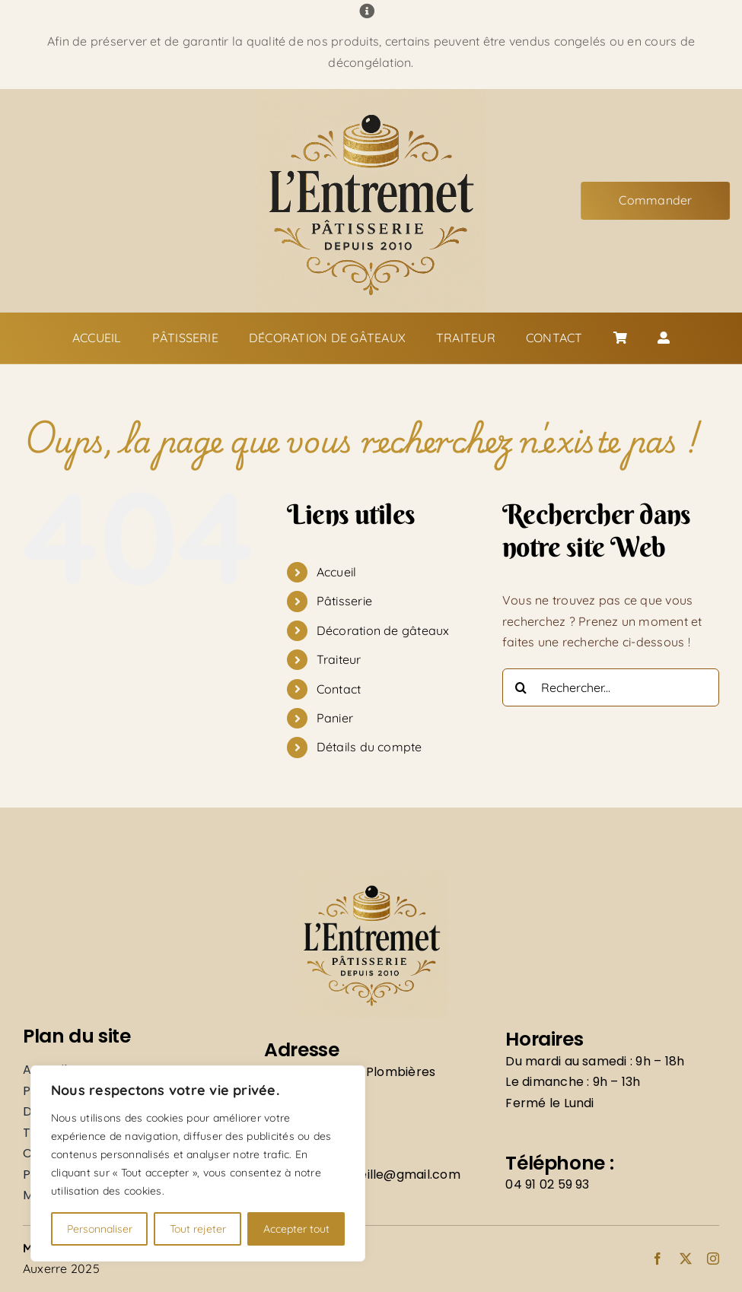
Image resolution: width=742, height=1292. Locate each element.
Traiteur (339, 659)
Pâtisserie (344, 600)
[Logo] (370, 95)
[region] (197, 1163)
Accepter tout (296, 1229)
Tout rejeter (198, 1229)
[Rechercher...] (610, 687)
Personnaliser (99, 1229)
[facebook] (657, 1258)
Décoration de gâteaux (383, 630)
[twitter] (686, 1258)
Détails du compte (369, 746)
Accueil (337, 571)
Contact (339, 689)
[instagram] (713, 1258)
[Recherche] (521, 687)
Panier (335, 717)
